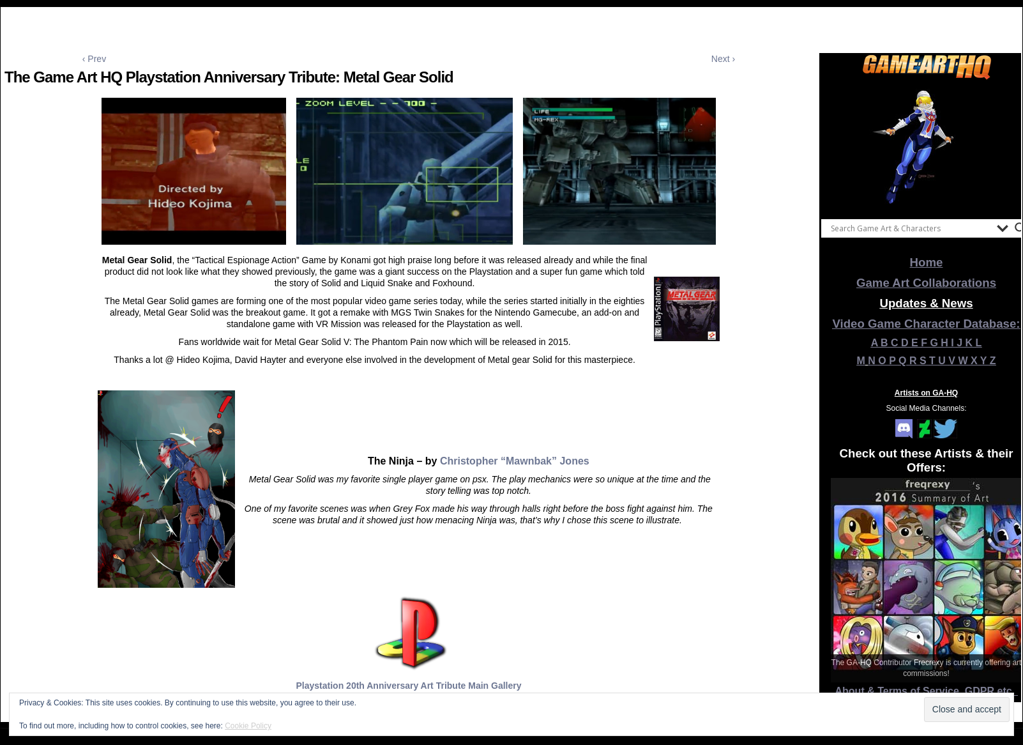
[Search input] (910, 228)
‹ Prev (94, 59)
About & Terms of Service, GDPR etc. (926, 691)
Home (926, 262)
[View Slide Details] (926, 146)
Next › (723, 59)
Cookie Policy (248, 725)
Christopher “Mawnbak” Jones (514, 461)
